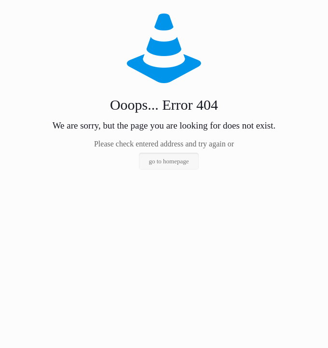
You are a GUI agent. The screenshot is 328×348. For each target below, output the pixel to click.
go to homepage (169, 161)
